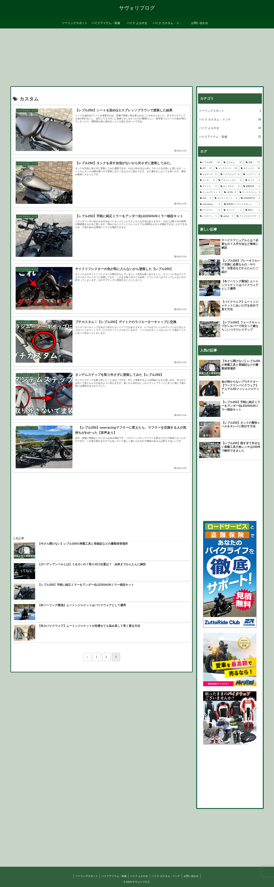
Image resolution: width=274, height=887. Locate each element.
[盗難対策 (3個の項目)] (252, 186)
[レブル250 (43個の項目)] (209, 162)
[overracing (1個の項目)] (210, 204)
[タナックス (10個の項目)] (250, 168)
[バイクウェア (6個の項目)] (230, 174)
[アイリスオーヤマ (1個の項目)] (248, 216)
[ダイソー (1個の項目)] (232, 210)
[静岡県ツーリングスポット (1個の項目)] (242, 204)
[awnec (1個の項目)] (226, 216)
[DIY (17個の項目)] (205, 168)
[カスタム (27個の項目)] (232, 162)
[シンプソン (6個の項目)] (252, 174)
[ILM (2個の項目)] (205, 198)
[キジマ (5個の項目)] (253, 180)
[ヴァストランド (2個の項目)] (226, 198)
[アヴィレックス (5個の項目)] (230, 180)
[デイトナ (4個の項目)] (208, 186)
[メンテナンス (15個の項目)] (226, 168)
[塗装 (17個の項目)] (252, 162)
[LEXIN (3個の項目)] (230, 192)
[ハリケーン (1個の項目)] (208, 216)
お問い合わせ (191, 876)
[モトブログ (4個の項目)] (230, 186)
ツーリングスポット (86, 876)
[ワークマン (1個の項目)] (209, 210)
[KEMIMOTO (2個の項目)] (250, 198)
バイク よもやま (139, 876)
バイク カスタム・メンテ (166, 876)
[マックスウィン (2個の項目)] (249, 192)
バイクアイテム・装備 (114, 876)
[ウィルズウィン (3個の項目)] (210, 192)
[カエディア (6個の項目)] (208, 174)
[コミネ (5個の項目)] (207, 180)
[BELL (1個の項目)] (253, 210)
